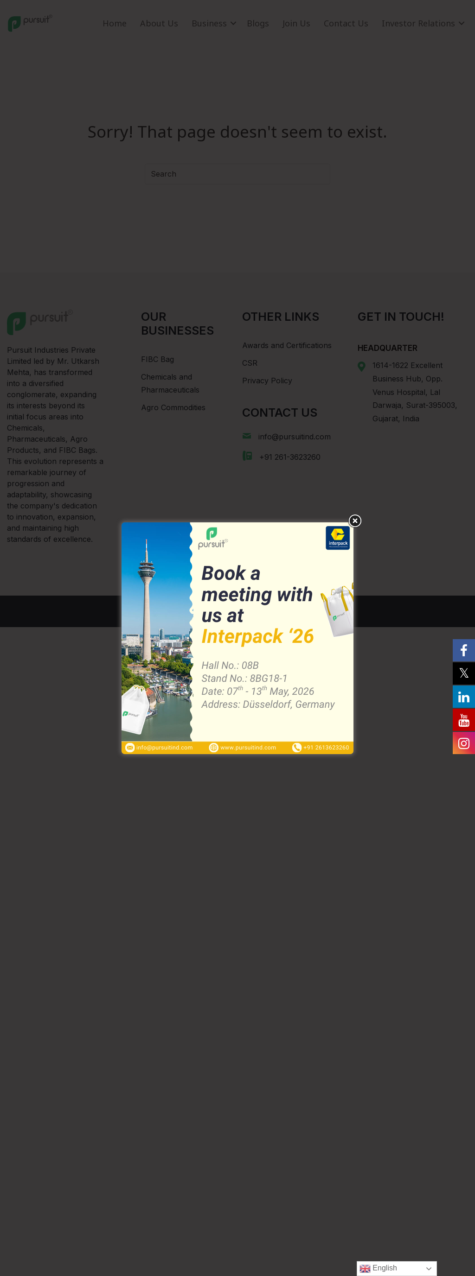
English (378, 1268)
